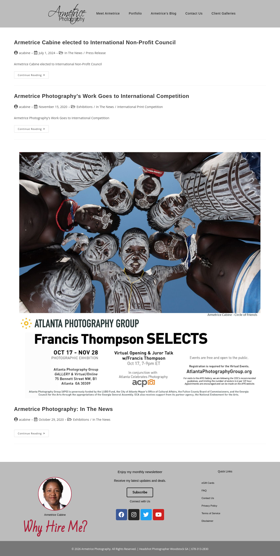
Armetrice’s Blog (163, 13)
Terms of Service (210, 513)
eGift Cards (207, 483)
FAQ (204, 490)
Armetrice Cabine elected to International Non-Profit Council (95, 42)
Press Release (96, 53)
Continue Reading (33, 74)
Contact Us (194, 13)
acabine (24, 53)
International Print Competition (140, 107)
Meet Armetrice (108, 13)
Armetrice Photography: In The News (63, 409)
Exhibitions (85, 107)
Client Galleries (224, 13)
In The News (73, 53)
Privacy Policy (209, 505)
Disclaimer (207, 521)
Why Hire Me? (55, 528)
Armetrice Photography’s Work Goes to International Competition (101, 96)
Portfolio (135, 13)
